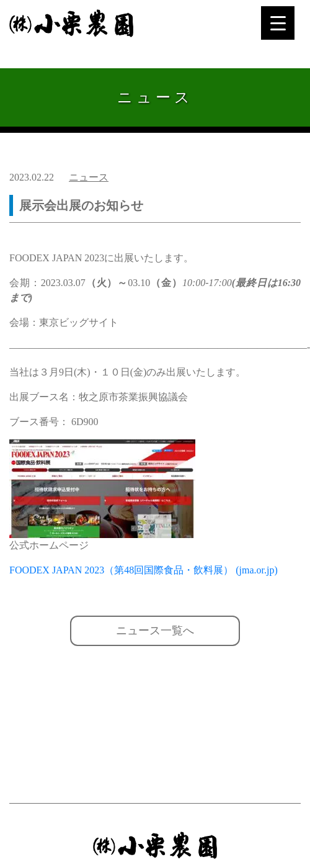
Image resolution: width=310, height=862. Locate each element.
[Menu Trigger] (277, 23)
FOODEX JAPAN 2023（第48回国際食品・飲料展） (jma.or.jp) (143, 570)
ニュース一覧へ (155, 630)
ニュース (88, 177)
